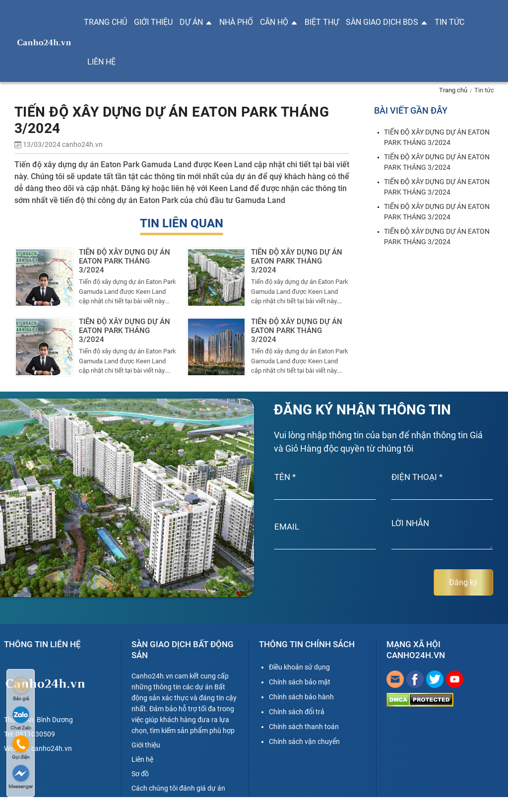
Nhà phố (236, 22)
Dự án (196, 22)
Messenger (20, 777)
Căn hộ (279, 22)
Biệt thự (322, 22)
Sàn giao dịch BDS (387, 22)
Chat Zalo (20, 718)
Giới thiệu (153, 22)
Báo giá (20, 689)
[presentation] (327, 583)
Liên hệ (101, 62)
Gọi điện (21, 748)
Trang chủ (105, 22)
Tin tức (449, 22)
